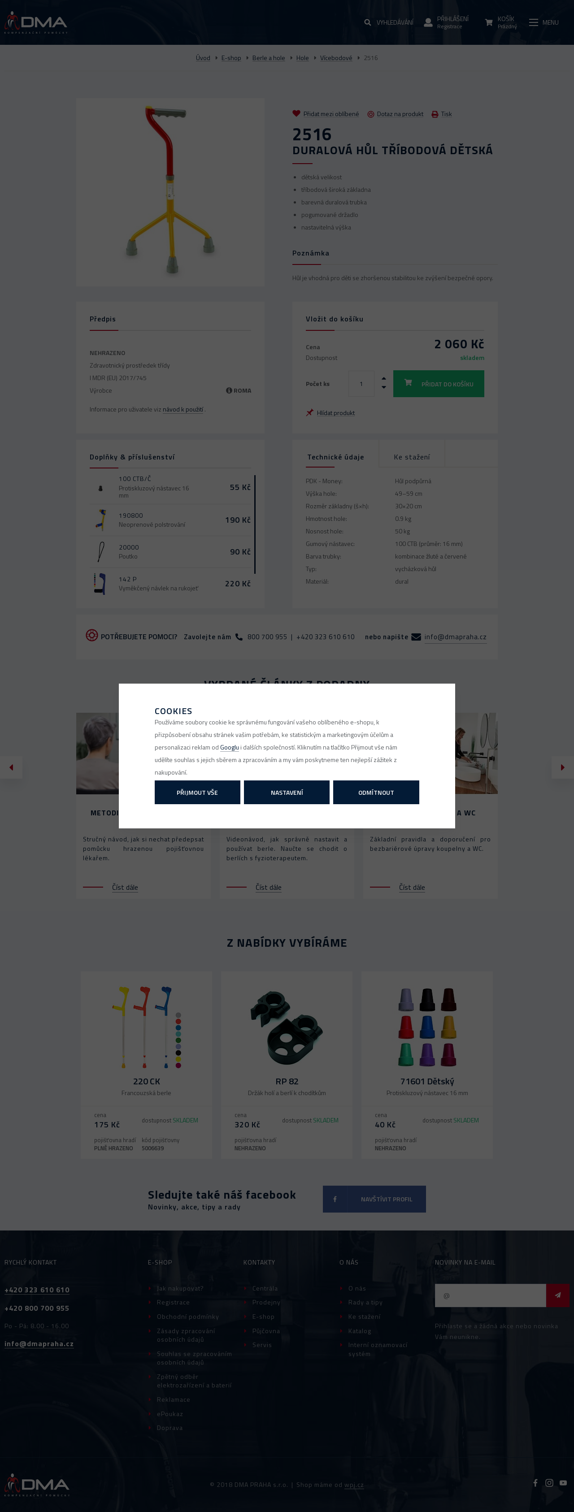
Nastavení (287, 792)
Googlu (229, 747)
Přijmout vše (197, 792)
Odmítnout (376, 792)
